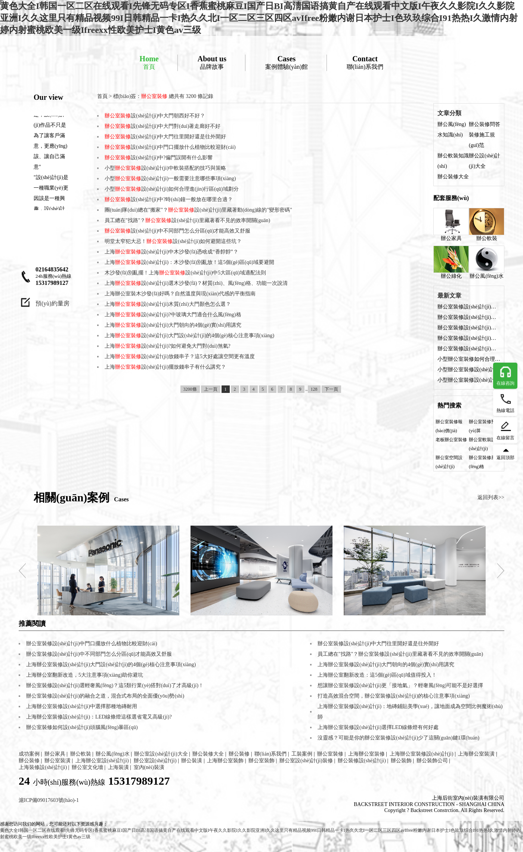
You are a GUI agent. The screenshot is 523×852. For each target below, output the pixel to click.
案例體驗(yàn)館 (286, 62)
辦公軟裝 (486, 224)
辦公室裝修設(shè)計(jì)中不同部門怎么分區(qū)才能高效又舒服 (99, 654)
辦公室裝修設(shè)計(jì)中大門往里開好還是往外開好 (468, 327)
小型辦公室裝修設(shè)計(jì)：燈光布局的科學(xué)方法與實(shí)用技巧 (468, 369)
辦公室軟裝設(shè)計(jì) (482, 444)
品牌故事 (212, 62)
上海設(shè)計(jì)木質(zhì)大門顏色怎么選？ (168, 304)
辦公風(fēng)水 (486, 262)
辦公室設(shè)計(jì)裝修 (306, 760)
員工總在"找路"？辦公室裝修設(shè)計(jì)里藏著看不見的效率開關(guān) (400, 654)
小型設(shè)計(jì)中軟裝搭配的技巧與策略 (165, 168)
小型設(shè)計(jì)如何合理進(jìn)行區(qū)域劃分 (172, 189)
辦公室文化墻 (87, 767)
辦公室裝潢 (57, 760)
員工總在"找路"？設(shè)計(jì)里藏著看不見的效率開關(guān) (187, 220)
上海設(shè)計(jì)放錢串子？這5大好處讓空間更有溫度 (180, 356)
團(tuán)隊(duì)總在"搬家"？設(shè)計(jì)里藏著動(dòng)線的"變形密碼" (198, 210)
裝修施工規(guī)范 (482, 140)
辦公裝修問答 (484, 124)
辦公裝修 (239, 754)
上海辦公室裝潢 (476, 754)
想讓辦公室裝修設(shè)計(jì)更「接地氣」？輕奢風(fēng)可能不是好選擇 (400, 685)
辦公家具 (451, 224)
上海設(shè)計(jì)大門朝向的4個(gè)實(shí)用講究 (173, 325)
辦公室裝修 (330, 754)
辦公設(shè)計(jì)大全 (484, 161)
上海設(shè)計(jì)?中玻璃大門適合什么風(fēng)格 (173, 314)
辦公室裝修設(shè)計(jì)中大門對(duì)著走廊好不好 (468, 317)
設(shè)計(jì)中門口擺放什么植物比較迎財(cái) (170, 147)
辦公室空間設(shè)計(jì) (449, 462)
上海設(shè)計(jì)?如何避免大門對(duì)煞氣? (167, 346)
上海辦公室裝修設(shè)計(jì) (422, 754)
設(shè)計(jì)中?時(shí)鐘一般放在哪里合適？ (169, 199)
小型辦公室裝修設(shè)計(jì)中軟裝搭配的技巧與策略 (468, 380)
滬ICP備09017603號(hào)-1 (49, 800)
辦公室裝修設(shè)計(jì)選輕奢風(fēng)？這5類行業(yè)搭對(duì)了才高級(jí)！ (115, 685)
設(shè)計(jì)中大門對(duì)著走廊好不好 (162, 126)
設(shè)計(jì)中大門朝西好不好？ (155, 116)
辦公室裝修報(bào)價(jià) (449, 426)
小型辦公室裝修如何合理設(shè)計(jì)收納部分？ (468, 359)
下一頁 (331, 389)
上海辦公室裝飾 (225, 760)
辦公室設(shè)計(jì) (155, 760)
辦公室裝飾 (261, 760)
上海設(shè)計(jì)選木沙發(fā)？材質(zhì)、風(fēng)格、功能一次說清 (196, 283)
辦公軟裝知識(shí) (453, 161)
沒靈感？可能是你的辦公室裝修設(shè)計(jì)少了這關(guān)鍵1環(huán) (398, 738)
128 (314, 389)
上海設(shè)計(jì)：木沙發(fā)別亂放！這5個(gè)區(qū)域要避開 (189, 262)
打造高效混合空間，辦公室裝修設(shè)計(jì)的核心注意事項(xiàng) (394, 696)
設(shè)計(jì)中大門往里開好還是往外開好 (165, 136)
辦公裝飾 (401, 760)
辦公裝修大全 (453, 176)
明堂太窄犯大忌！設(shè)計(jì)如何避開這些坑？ (173, 241)
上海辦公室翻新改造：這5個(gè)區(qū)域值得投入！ (377, 675)
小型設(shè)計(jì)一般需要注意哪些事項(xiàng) (170, 178)
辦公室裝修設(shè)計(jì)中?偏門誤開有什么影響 (468, 348)
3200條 (190, 389)
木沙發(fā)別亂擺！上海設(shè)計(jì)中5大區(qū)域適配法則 (185, 273)
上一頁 (210, 389)
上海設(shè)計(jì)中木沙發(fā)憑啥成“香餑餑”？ (171, 252)
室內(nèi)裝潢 (149, 767)
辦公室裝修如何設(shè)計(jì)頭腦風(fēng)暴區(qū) (82, 727)
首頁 (149, 62)
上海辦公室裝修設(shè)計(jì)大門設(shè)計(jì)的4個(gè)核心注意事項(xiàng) (111, 664)
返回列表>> (490, 497)
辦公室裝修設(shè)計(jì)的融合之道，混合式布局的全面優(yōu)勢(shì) (105, 696)
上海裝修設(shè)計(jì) (43, 767)
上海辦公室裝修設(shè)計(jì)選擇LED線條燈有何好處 (378, 727)
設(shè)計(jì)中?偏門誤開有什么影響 (159, 157)
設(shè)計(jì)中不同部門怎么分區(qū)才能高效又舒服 (177, 231)
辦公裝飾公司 (432, 760)
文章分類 (449, 113)
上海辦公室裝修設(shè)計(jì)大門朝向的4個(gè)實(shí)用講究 (386, 664)
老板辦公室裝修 (451, 439)
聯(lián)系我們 (365, 62)
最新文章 (449, 295)
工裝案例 (301, 754)
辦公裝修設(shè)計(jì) (362, 760)
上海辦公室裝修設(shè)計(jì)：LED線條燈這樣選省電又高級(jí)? (99, 717)
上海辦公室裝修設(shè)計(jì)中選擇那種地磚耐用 (81, 706)
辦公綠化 (451, 262)
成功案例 (29, 754)
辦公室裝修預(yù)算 (482, 426)
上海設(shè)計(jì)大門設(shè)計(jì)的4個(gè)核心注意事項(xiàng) (189, 335)
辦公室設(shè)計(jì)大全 (161, 754)
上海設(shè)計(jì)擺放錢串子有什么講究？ (165, 367)
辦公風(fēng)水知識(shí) (451, 130)
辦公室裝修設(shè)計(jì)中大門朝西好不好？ (468, 307)
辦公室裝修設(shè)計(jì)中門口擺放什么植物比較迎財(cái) (468, 338)
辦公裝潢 (191, 760)
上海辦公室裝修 (366, 754)
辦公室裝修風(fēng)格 (482, 462)
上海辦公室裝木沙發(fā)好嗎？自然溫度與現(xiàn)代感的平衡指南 (180, 293)
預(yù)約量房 (52, 303)
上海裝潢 (118, 767)
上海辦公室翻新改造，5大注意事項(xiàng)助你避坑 (84, 675)
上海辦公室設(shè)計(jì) (102, 760)
